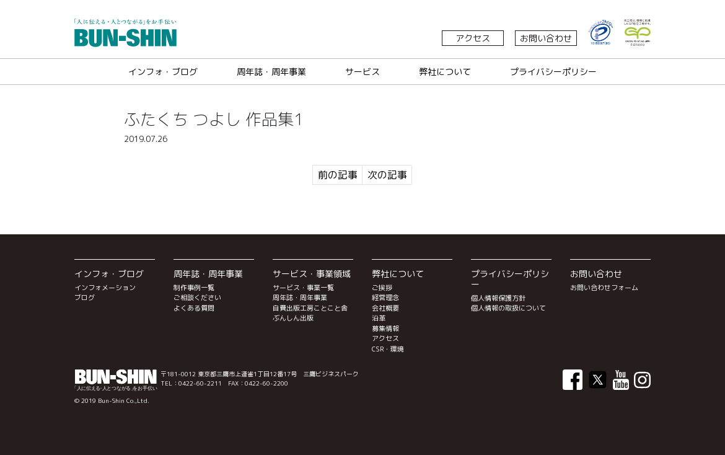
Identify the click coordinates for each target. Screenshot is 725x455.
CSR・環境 (388, 349)
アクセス (472, 38)
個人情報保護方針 (498, 298)
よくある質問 (194, 308)
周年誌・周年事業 (271, 71)
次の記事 (387, 175)
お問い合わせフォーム (604, 288)
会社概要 (385, 308)
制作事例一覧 (194, 288)
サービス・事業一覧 (303, 288)
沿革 (378, 318)
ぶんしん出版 (293, 318)
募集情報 (385, 329)
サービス (362, 71)
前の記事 (338, 175)
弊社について (445, 71)
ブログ (84, 298)
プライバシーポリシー (553, 71)
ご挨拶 (382, 288)
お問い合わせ (546, 38)
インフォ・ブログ (163, 71)
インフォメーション (105, 288)
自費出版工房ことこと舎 (310, 308)
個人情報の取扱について (508, 308)
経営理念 (385, 298)
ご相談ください (197, 298)
